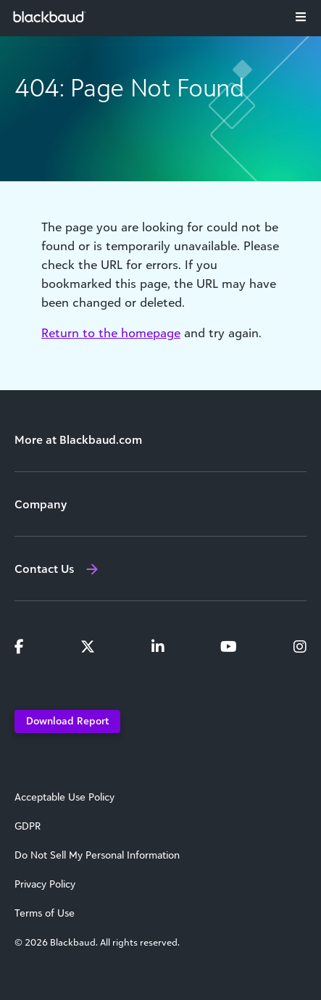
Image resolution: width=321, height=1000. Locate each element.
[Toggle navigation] (301, 16)
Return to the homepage (110, 333)
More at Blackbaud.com (78, 439)
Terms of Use (44, 913)
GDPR (27, 826)
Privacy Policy (44, 884)
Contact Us (44, 568)
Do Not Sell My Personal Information (97, 855)
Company (40, 504)
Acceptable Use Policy (64, 797)
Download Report (67, 720)
